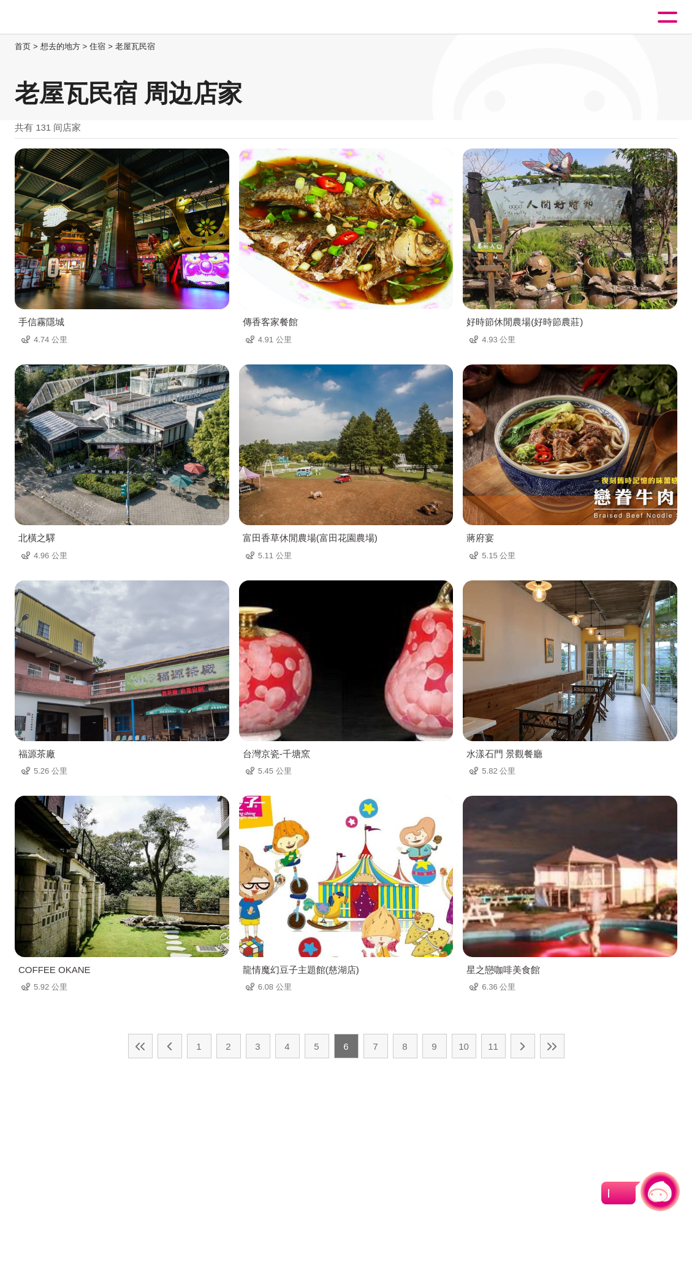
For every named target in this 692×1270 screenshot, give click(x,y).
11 (493, 1046)
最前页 (140, 1046)
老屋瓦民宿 (135, 46)
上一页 (170, 1046)
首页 (23, 46)
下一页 (523, 1046)
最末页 (552, 1046)
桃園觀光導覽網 (60, 17)
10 (463, 1046)
